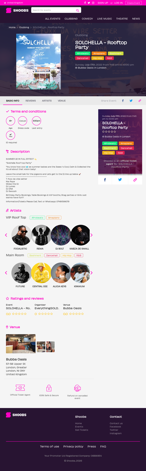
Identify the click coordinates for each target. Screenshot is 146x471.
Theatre (122, 18)
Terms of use (49, 446)
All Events (52, 18)
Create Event (133, 3)
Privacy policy (73, 446)
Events (79, 426)
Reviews (31, 100)
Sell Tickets (81, 429)
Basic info (12, 100)
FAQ (103, 446)
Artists (47, 100)
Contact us (116, 423)
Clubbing (71, 18)
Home (12, 27)
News (136, 18)
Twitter (114, 429)
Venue (62, 100)
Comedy (87, 18)
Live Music (104, 18)
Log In (118, 2)
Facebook (115, 426)
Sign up (103, 2)
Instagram (116, 433)
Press (92, 446)
